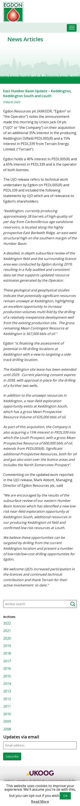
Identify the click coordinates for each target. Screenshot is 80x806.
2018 (7, 653)
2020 (7, 638)
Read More (40, 801)
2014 (7, 683)
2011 (7, 706)
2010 (7, 714)
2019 (7, 645)
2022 (7, 623)
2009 (7, 721)
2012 (7, 699)
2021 (7, 630)
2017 (7, 661)
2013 (7, 691)
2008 (7, 729)
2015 (7, 676)
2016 (7, 668)
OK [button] (65, 796)
